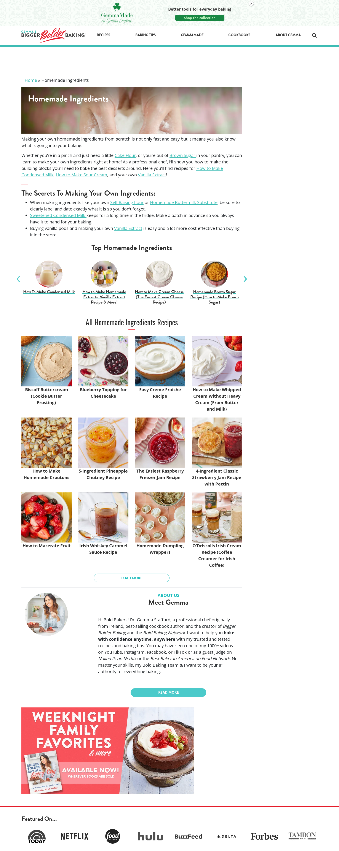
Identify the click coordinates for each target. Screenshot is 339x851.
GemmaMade (192, 35)
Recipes (103, 35)
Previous (18, 277)
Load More (131, 578)
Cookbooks (239, 35)
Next (245, 277)
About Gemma (288, 35)
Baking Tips (145, 35)
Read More (168, 692)
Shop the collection (200, 18)
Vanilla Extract (128, 228)
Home (31, 80)
